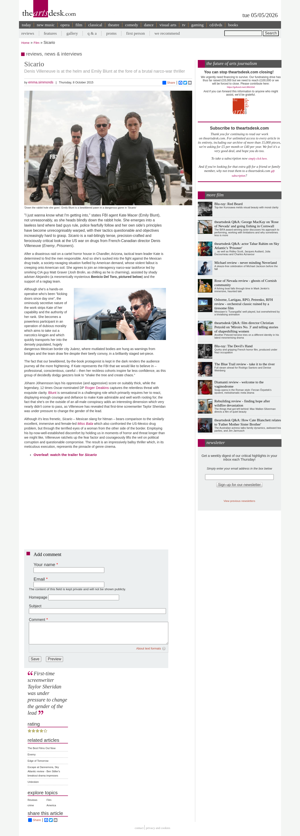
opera (65, 24)
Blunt (52, 393)
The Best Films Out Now (42, 748)
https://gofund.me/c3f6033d (241, 87)
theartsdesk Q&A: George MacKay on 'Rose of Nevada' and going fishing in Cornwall (246, 224)
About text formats (148, 648)
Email (39, 579)
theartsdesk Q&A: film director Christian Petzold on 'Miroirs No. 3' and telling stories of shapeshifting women (246, 327)
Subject (35, 606)
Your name (44, 564)
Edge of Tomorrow (38, 760)
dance (149, 24)
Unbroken (33, 781)
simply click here (257, 158)
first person (135, 33)
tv (183, 24)
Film (37, 43)
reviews (27, 33)
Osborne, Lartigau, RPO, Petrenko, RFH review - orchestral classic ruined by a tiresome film (243, 304)
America (51, 805)
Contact (139, 828)
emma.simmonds (40, 82)
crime (31, 805)
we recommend (167, 33)
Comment (37, 620)
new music (46, 24)
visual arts (167, 24)
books (233, 24)
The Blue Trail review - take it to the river (244, 364)
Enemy (32, 754)
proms (111, 33)
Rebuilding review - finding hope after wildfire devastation (242, 403)
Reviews (33, 800)
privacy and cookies (158, 828)
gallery (72, 33)
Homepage (38, 597)
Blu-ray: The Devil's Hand (233, 346)
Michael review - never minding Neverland (245, 263)
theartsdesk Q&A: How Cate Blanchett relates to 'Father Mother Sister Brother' (247, 422)
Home (25, 43)
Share (168, 83)
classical (95, 24)
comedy (131, 24)
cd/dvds (216, 24)
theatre (113, 24)
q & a (92, 33)
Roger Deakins (97, 388)
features (50, 33)
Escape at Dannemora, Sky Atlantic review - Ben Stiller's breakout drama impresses (44, 771)
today (26, 24)
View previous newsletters (239, 500)
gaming (197, 24)
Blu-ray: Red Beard (228, 204)
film (78, 24)
